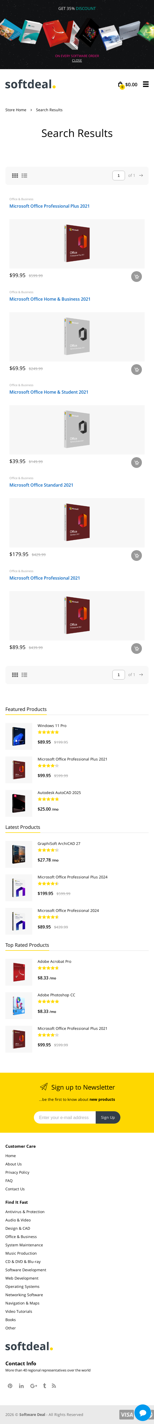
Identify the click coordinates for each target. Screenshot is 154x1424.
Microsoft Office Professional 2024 (68, 910)
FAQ (9, 1180)
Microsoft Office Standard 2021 (41, 485)
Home (10, 1155)
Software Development (25, 1269)
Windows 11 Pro (52, 725)
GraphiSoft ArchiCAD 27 (59, 843)
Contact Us (15, 1188)
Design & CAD (17, 1228)
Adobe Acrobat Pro (54, 961)
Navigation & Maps (22, 1303)
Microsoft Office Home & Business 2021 (50, 299)
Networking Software (24, 1294)
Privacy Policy (17, 1172)
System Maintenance (24, 1244)
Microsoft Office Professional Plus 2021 (49, 206)
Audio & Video (18, 1219)
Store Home (15, 109)
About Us (13, 1163)
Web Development (21, 1278)
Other (10, 1327)
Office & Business (21, 199)
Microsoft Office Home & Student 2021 (48, 392)
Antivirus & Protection (25, 1211)
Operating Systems (22, 1286)
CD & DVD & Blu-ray (23, 1261)
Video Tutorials (18, 1311)
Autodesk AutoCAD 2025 (59, 792)
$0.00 (128, 84)
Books (10, 1319)
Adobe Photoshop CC (56, 994)
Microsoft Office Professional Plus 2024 (73, 876)
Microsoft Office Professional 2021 (44, 578)
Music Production (21, 1253)
